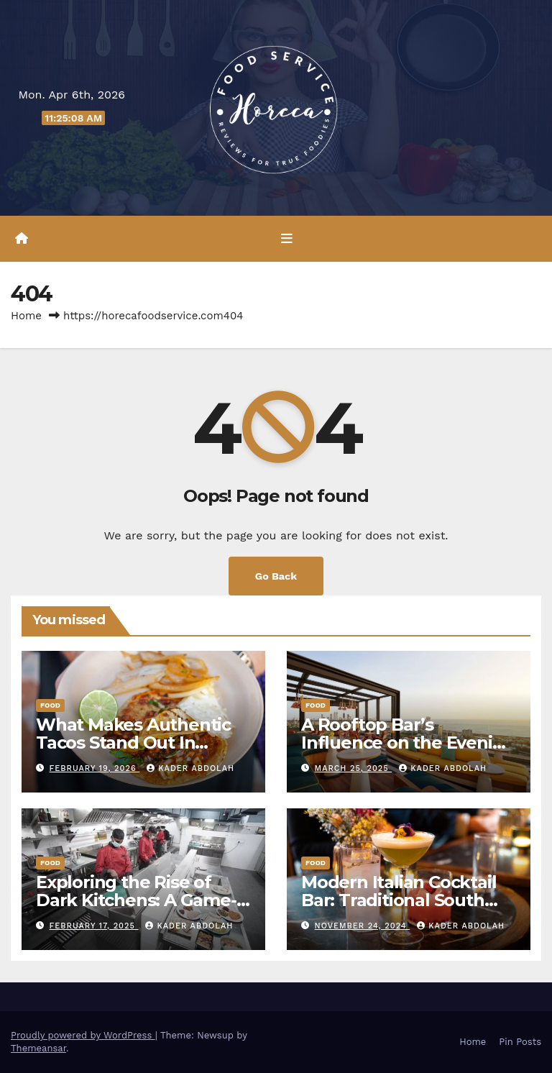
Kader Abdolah (190, 768)
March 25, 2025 (353, 768)
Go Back (276, 576)
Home (26, 315)
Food (50, 705)
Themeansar (38, 1048)
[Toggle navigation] (286, 239)
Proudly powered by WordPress (83, 1035)
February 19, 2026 (95, 768)
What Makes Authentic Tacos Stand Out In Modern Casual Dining (133, 742)
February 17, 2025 (94, 926)
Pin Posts (520, 1041)
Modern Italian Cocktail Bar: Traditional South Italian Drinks (398, 900)
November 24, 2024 (362, 926)
